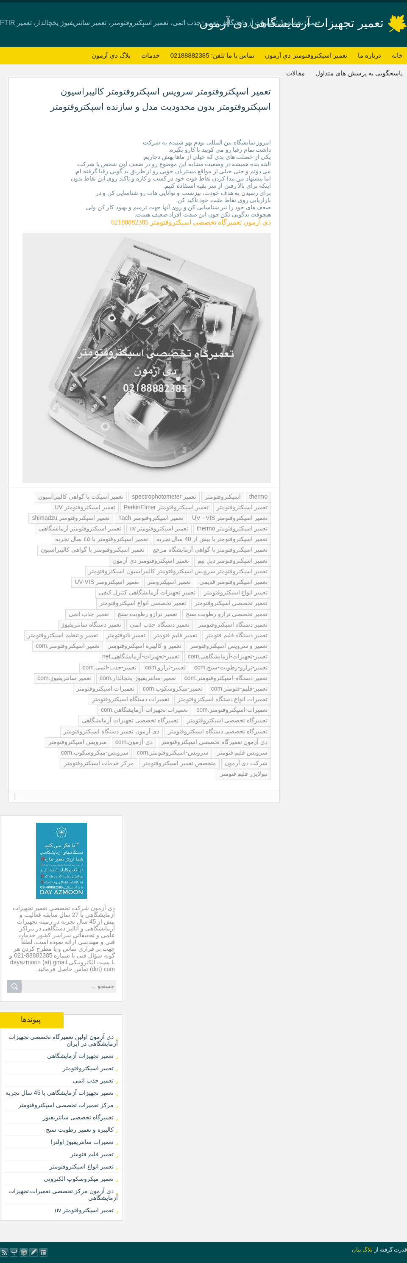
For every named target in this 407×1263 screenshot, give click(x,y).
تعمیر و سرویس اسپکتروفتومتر (229, 645)
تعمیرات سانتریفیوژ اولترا (82, 1141)
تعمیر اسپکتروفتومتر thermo (232, 528)
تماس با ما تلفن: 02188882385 (212, 55)
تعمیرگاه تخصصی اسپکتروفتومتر (227, 720)
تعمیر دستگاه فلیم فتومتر (237, 635)
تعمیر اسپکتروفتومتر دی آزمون (306, 55)
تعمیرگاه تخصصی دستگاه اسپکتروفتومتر (218, 731)
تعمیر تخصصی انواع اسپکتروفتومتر (143, 603)
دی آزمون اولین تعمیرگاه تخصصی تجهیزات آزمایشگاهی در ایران (63, 1040)
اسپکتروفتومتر (223, 496)
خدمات (150, 55)
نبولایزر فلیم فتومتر (244, 773)
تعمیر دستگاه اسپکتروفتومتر (233, 624)
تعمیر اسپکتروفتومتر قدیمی (233, 581)
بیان (356, 1249)
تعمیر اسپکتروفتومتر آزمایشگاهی (80, 528)
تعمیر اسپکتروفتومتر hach (151, 517)
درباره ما (369, 55)
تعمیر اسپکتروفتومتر (242, 507)
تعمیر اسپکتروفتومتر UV (84, 507)
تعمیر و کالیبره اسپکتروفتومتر (144, 645)
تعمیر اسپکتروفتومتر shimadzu (71, 517)
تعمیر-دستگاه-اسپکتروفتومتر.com (226, 678)
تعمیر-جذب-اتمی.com (110, 667)
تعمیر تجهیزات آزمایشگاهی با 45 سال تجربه (60, 1092)
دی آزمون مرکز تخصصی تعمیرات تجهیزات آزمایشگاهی (63, 1194)
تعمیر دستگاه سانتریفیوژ (91, 624)
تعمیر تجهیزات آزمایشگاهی (80, 1055)
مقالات (295, 73)
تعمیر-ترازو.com (165, 667)
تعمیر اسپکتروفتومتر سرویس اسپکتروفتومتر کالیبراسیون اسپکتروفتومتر (178, 571)
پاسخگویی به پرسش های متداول (359, 73)
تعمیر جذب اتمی (89, 614)
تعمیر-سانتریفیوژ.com (64, 678)
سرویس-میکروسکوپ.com (94, 752)
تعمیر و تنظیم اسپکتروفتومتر (63, 635)
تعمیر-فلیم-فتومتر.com (239, 688)
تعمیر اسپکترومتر (169, 581)
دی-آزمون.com (134, 741)
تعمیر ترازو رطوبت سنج (147, 614)
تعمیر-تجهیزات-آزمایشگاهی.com (228, 656)
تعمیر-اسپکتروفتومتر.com (68, 645)
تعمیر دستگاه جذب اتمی (160, 624)
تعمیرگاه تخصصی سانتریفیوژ (78, 1117)
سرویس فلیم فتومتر (242, 752)
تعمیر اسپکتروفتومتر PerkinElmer (166, 507)
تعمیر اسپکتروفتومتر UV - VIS (230, 517)
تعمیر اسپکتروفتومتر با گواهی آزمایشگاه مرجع (210, 549)
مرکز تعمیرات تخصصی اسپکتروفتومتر (66, 1105)
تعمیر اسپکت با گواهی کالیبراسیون (81, 496)
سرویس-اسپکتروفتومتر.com (173, 752)
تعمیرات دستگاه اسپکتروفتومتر (130, 699)
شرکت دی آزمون (246, 763)
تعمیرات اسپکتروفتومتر (105, 688)
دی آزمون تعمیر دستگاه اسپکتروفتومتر (111, 731)
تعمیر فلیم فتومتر (175, 635)
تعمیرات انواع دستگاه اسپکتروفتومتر (223, 699)
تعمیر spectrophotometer (164, 496)
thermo (258, 496)
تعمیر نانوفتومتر (125, 635)
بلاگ (367, 1249)
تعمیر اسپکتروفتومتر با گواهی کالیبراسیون (93, 549)
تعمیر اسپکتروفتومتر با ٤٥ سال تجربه (101, 539)
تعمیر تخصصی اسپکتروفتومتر (231, 603)
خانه (397, 55)
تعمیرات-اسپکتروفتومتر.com (232, 709)
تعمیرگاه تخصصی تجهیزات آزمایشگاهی (130, 720)
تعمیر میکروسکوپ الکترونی (79, 1178)
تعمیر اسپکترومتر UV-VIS (107, 581)
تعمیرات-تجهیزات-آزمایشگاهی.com (144, 709)
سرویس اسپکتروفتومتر (77, 741)
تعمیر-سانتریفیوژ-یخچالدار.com (138, 678)
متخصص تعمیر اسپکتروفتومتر (179, 763)
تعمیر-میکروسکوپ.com (173, 688)
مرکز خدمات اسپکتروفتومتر (99, 763)
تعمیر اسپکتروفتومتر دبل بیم (233, 560)
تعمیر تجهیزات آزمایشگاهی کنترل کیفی (147, 592)
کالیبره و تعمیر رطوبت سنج (80, 1129)
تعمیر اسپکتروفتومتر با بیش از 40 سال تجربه (212, 539)
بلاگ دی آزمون (111, 55)
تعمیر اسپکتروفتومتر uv (159, 528)
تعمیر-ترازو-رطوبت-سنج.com (231, 667)
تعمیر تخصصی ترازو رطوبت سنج (227, 614)
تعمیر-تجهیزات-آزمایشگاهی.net (140, 656)
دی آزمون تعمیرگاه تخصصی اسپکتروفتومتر (214, 741)
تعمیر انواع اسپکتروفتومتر (236, 592)
